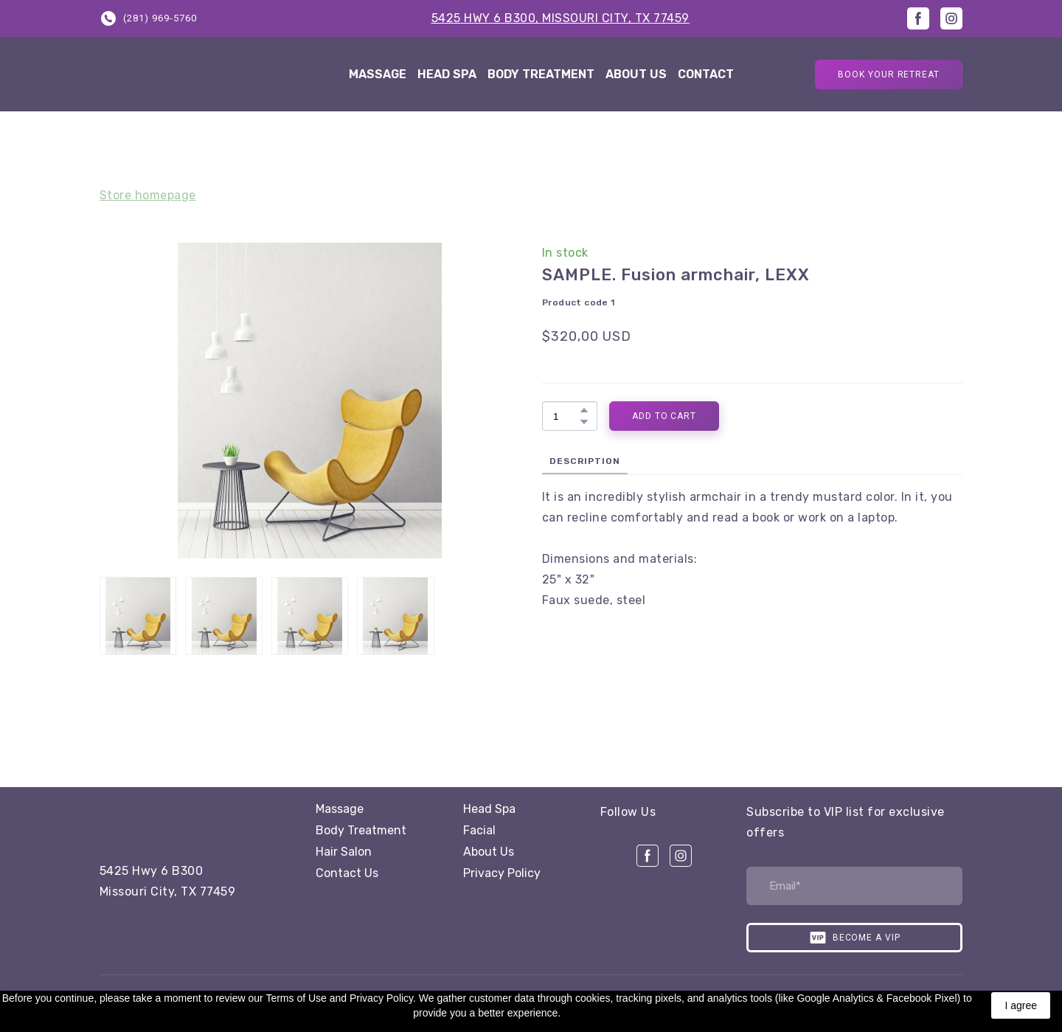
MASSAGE (377, 74)
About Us (488, 852)
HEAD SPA (446, 74)
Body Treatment (361, 830)
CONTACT (706, 74)
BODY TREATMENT (540, 74)
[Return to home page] (204, 74)
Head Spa (489, 809)
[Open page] (184, 820)
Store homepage (148, 195)
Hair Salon (344, 852)
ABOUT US (636, 74)
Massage (340, 809)
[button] (148, 18)
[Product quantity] (566, 416)
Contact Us (347, 873)
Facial (479, 830)
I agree (1020, 1005)
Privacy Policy (502, 873)
